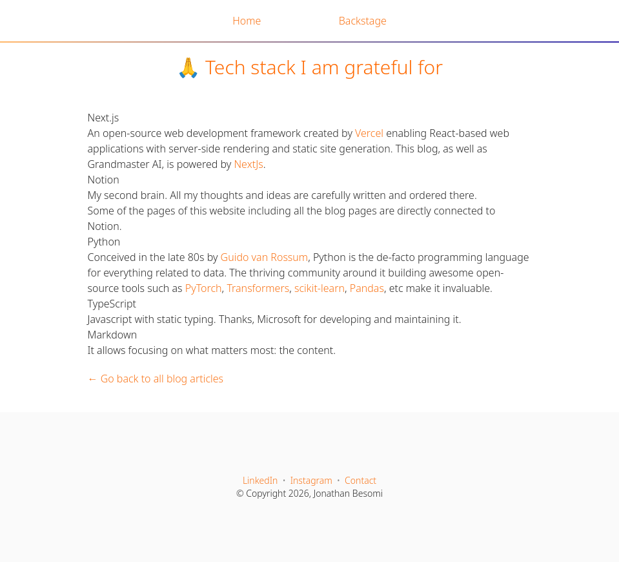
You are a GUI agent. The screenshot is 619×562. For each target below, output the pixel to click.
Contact (360, 480)
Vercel (369, 133)
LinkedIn (260, 480)
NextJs (248, 164)
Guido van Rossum (265, 257)
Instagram (311, 480)
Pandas (367, 288)
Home (246, 21)
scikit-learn (319, 288)
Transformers (258, 288)
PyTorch (203, 288)
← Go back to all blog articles (156, 378)
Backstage (363, 21)
